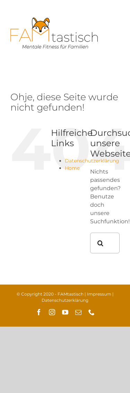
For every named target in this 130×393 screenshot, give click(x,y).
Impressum (99, 294)
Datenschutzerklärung (65, 300)
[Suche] (100, 243)
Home (72, 168)
